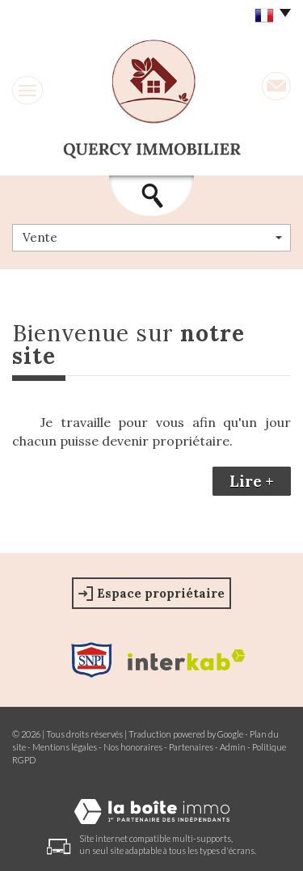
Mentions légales (64, 747)
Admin (233, 747)
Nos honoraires (132, 747)
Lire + (251, 481)
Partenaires (191, 747)
